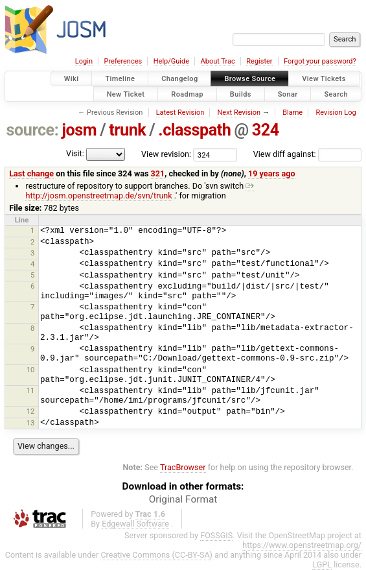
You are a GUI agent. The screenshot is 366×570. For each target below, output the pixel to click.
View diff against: (307, 154)
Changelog (179, 79)
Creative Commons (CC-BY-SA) (156, 555)
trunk (127, 130)
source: (32, 130)
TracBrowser (183, 467)
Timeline (120, 79)
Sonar (288, 93)
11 (31, 390)
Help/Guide (171, 61)
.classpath (194, 130)
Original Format (183, 499)
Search (336, 93)
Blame (292, 112)
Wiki (71, 79)
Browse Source (249, 79)
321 (158, 173)
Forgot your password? (320, 61)
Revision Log (335, 112)
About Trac (218, 61)
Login (84, 61)
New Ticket (126, 93)
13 (31, 422)
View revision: (166, 154)
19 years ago (271, 173)
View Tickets (323, 79)
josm (79, 130)
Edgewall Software (135, 523)
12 (31, 411)
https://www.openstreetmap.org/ (301, 545)
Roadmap (187, 93)
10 (31, 369)
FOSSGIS (216, 535)
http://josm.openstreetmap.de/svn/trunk (140, 190)
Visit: (75, 153)
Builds (240, 93)
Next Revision (238, 112)
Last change (31, 173)
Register (259, 61)
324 (265, 130)
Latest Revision (180, 112)
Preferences (123, 61)
